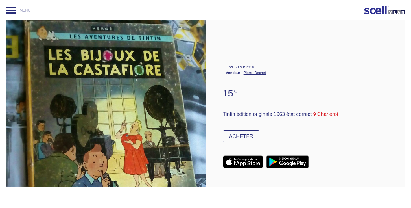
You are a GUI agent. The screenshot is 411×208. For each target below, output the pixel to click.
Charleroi (327, 114)
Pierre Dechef (255, 72)
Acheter (241, 136)
